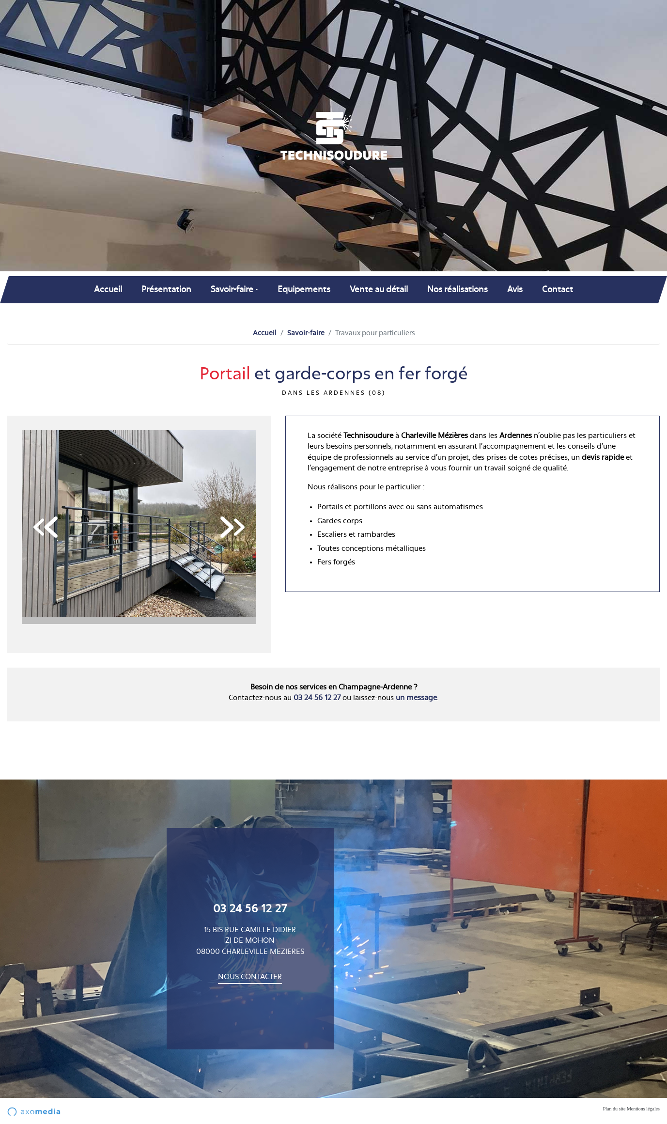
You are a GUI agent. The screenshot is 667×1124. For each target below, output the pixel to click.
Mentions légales (643, 1108)
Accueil (108, 289)
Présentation (166, 289)
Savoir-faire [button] (232, 289)
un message (416, 698)
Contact (557, 289)
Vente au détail (379, 289)
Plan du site (614, 1108)
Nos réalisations (457, 289)
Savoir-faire (306, 333)
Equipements (304, 289)
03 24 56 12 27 (317, 698)
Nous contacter (250, 977)
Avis (515, 289)
